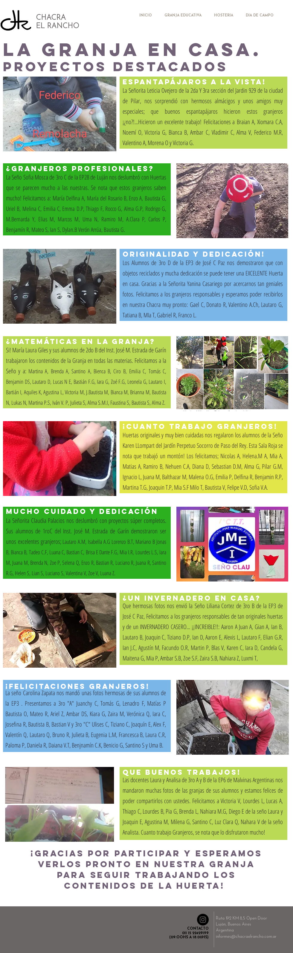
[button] (59, 114)
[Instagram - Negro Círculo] (203, 919)
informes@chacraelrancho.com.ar (246, 936)
